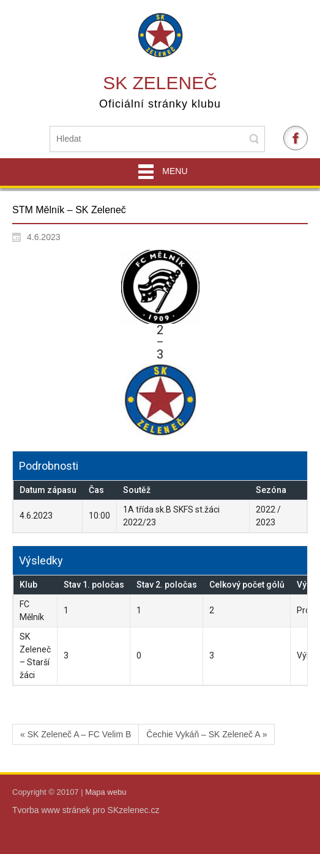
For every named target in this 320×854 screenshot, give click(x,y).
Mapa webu (105, 792)
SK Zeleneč (160, 83)
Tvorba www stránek (52, 810)
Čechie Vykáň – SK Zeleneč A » (206, 734)
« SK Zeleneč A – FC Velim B (75, 734)
